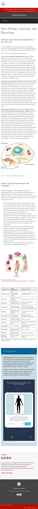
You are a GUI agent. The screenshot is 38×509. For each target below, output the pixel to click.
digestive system (8, 235)
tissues (18, 217)
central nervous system (22, 235)
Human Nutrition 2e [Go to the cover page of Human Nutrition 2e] (19, 15)
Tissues (6, 214)
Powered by (19, 488)
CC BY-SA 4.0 (32, 281)
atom (9, 97)
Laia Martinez (24, 281)
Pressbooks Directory (24, 491)
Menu (36, 4)
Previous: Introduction (6, 505)
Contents (19, 20)
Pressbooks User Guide (14, 491)
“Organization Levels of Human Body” (10, 281)
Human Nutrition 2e (6, 463)
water (30, 93)
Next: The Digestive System (30, 507)
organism (20, 47)
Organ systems (8, 232)
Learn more (28, 9)
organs (3, 71)
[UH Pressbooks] (3, 3)
